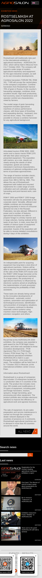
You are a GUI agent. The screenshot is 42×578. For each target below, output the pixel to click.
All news (24, 431)
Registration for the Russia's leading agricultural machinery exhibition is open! (29, 470)
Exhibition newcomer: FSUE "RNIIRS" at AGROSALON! (29, 515)
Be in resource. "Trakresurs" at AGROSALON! (27, 499)
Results (27, 553)
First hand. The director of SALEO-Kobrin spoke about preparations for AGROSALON (31, 485)
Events (14, 553)
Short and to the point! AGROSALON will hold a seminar (30, 530)
